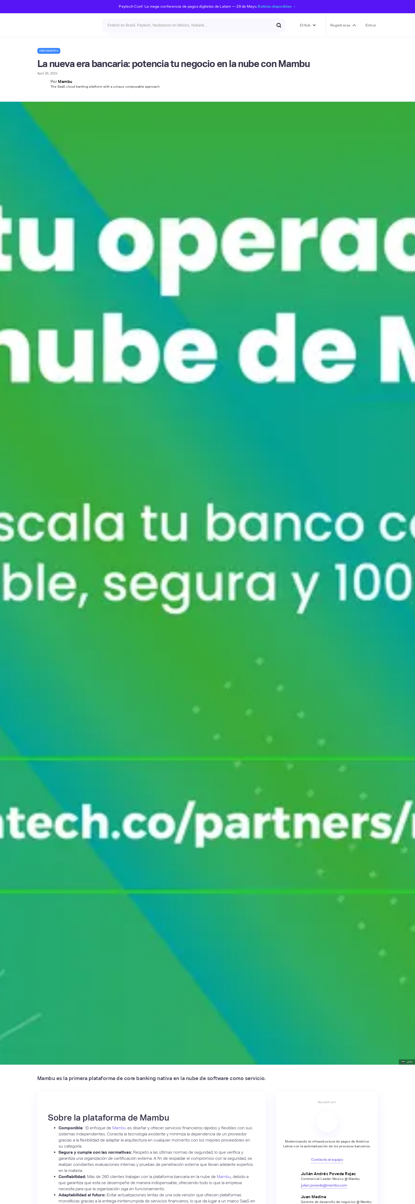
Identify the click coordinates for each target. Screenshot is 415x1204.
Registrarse (340, 25)
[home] (51, 25)
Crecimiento (49, 50)
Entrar (371, 25)
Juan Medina (313, 1196)
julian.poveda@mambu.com (324, 1185)
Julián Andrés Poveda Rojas (328, 1173)
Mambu (65, 81)
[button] (308, 25)
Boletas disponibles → (277, 6)
